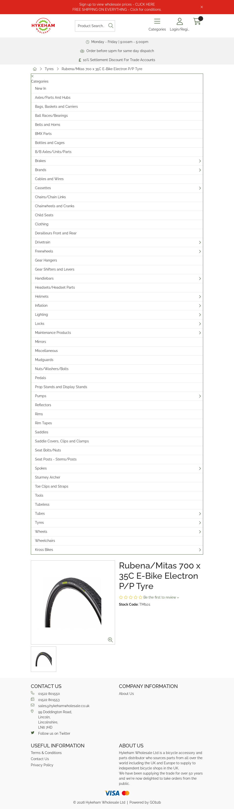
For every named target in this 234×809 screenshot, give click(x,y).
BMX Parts (43, 134)
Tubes (40, 513)
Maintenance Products (53, 333)
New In (40, 88)
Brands (40, 170)
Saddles (41, 432)
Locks (39, 324)
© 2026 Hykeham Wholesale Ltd (99, 802)
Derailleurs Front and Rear (56, 233)
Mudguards (44, 360)
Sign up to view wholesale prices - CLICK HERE (117, 4)
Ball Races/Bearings (51, 116)
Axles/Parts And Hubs (52, 97)
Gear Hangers (46, 260)
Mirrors (40, 342)
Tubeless (42, 504)
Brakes (40, 161)
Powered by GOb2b (145, 802)
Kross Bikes (44, 550)
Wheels (41, 532)
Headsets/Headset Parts (55, 287)
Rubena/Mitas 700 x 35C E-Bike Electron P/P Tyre (102, 69)
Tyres (49, 69)
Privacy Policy (42, 765)
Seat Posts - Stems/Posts (56, 459)
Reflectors (43, 405)
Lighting (41, 315)
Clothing (41, 224)
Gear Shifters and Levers (54, 269)
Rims (39, 414)
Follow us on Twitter (50, 733)
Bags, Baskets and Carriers (56, 107)
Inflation (41, 305)
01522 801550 (45, 693)
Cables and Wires (49, 179)
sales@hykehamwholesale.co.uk (60, 705)
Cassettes (43, 188)
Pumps (40, 396)
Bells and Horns (47, 125)
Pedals (40, 378)
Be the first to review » (161, 597)
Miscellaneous (46, 351)
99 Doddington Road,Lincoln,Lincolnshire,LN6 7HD (51, 719)
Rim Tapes (43, 423)
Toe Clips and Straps (51, 486)
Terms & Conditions (46, 753)
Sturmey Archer (47, 477)
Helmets (41, 296)
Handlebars (44, 278)
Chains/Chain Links (50, 197)
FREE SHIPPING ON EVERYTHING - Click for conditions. (117, 9)
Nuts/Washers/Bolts (52, 369)
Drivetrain (42, 242)
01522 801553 (45, 699)
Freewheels (44, 251)
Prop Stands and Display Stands (61, 387)
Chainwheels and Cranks (54, 206)
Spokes (41, 468)
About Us (126, 694)
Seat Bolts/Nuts (48, 450)
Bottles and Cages (50, 143)
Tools (39, 495)
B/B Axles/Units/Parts (53, 152)
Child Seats (44, 215)
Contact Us (40, 759)
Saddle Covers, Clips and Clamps (62, 441)
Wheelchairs (45, 541)
